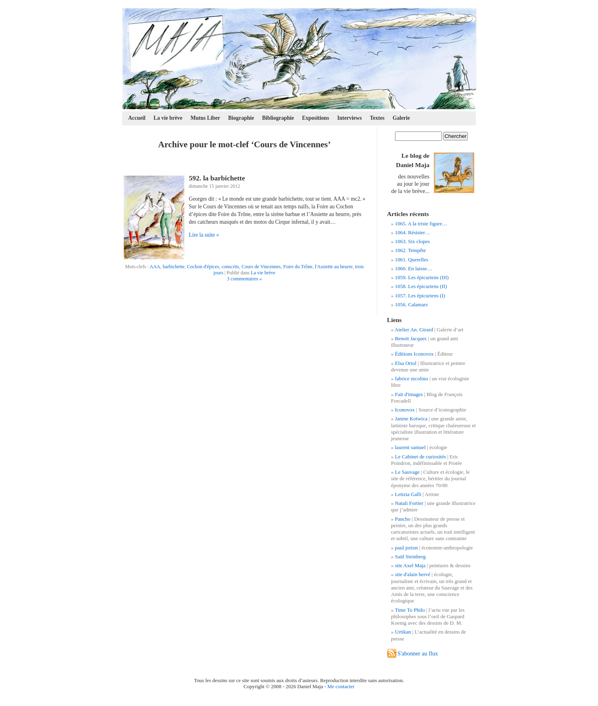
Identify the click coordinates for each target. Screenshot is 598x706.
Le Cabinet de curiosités (420, 457)
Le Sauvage (407, 472)
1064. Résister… (412, 232)
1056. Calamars (411, 304)
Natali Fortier (409, 503)
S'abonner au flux (417, 653)
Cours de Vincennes (261, 266)
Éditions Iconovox (414, 354)
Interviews (349, 118)
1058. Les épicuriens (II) (421, 286)
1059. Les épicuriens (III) (422, 277)
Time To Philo (410, 610)
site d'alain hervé (413, 574)
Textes (377, 118)
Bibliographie (278, 118)
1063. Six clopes (412, 241)
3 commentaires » (244, 279)
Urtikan (403, 632)
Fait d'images (409, 394)
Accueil (137, 118)
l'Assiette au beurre (334, 266)
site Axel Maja (410, 565)
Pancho (402, 519)
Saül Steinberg (410, 556)
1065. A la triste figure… (421, 223)
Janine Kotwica (411, 419)
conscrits (230, 266)
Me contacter (341, 686)
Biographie (241, 118)
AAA (155, 266)
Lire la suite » (204, 235)
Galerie (401, 118)
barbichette (173, 266)
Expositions (315, 118)
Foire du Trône (297, 266)
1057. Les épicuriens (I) (420, 296)
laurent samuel (410, 447)
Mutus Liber (205, 118)
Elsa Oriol (405, 363)
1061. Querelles (411, 260)
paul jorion (406, 548)
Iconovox (405, 410)
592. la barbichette (217, 178)
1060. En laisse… (413, 268)
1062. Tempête (410, 250)
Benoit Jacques (411, 338)
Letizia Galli (408, 494)
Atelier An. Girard (414, 329)
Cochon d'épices (203, 266)
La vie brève (168, 118)
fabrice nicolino (411, 378)
